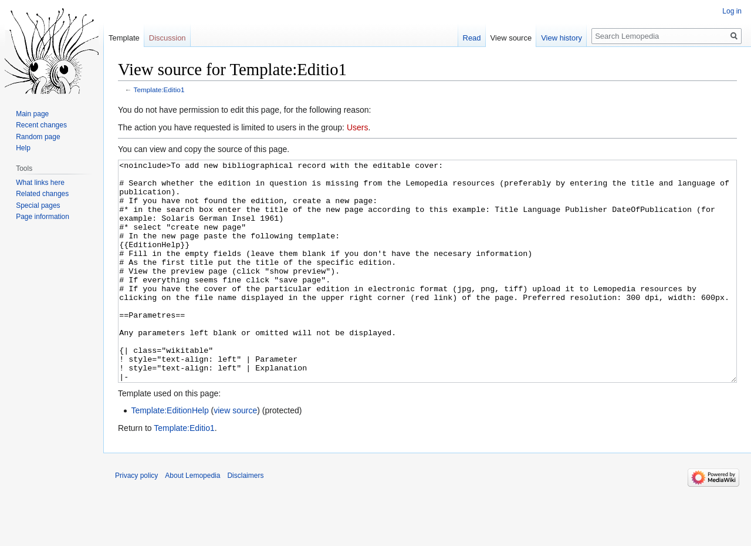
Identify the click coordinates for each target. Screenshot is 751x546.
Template (124, 37)
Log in (732, 11)
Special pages (38, 205)
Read (472, 37)
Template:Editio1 (159, 89)
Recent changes (41, 125)
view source (235, 454)
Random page (38, 137)
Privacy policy (136, 519)
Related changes (42, 194)
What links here (40, 182)
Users (357, 127)
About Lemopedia (192, 519)
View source (511, 37)
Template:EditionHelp (169, 454)
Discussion (167, 37)
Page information (42, 217)
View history (561, 37)
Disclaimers (245, 519)
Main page (32, 114)
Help (23, 148)
